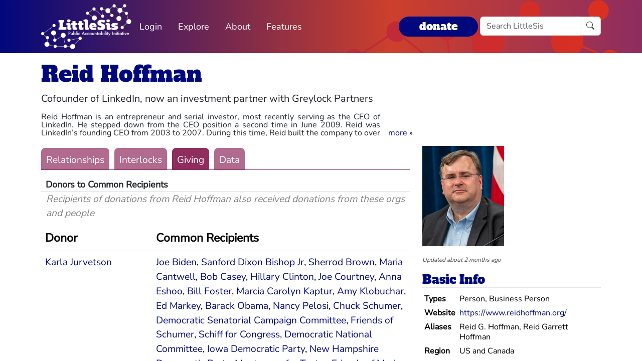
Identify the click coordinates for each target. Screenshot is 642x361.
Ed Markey (178, 305)
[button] (400, 133)
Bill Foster (209, 291)
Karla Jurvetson (78, 262)
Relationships (75, 159)
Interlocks (140, 159)
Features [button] (284, 27)
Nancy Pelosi (301, 305)
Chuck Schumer (367, 305)
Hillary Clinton (282, 276)
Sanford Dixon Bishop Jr (252, 262)
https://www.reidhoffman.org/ (513, 312)
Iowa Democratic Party (256, 348)
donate (438, 26)
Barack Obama (236, 305)
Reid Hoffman (121, 74)
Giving (190, 159)
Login (150, 27)
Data (229, 159)
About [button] (237, 27)
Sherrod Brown (341, 262)
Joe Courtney (346, 276)
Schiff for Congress (239, 334)
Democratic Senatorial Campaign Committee (251, 320)
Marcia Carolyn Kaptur (284, 291)
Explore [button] (193, 27)
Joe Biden (176, 262)
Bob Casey (223, 276)
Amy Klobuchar (370, 291)
